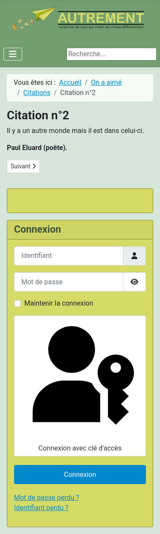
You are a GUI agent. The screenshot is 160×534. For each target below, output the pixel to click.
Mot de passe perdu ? (46, 498)
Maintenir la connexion (58, 303)
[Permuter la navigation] (12, 54)
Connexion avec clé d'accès (79, 385)
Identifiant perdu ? (41, 508)
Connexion (80, 474)
